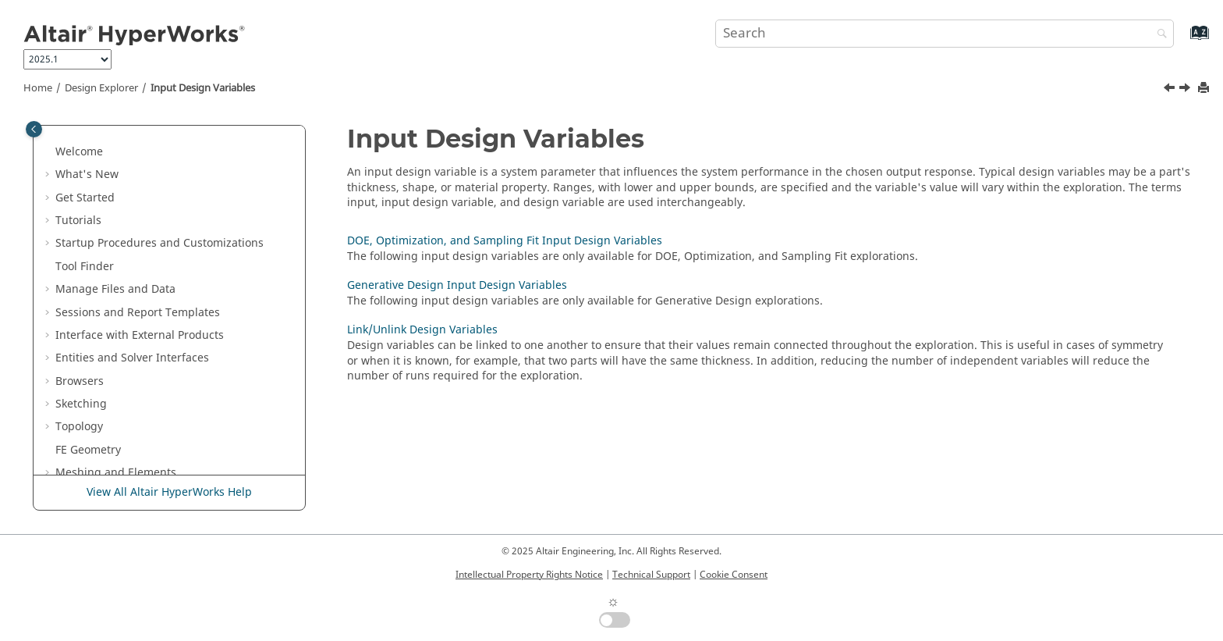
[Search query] (944, 34)
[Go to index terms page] (1182, 40)
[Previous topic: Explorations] (1171, 89)
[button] (49, 125)
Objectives (93, 454)
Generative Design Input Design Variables (161, 377)
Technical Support (651, 575)
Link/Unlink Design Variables (152, 408)
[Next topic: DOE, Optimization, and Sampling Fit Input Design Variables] (1186, 89)
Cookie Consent (733, 575)
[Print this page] (1205, 88)
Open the (157, 263)
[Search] (1158, 35)
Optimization (89, 216)
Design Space (90, 194)
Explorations (98, 285)
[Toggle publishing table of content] (34, 129)
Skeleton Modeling (104, 170)
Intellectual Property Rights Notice (529, 575)
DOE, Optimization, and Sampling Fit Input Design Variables (173, 339)
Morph (72, 148)
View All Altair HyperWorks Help (169, 492)
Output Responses (114, 430)
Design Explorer (101, 88)
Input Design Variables (203, 88)
